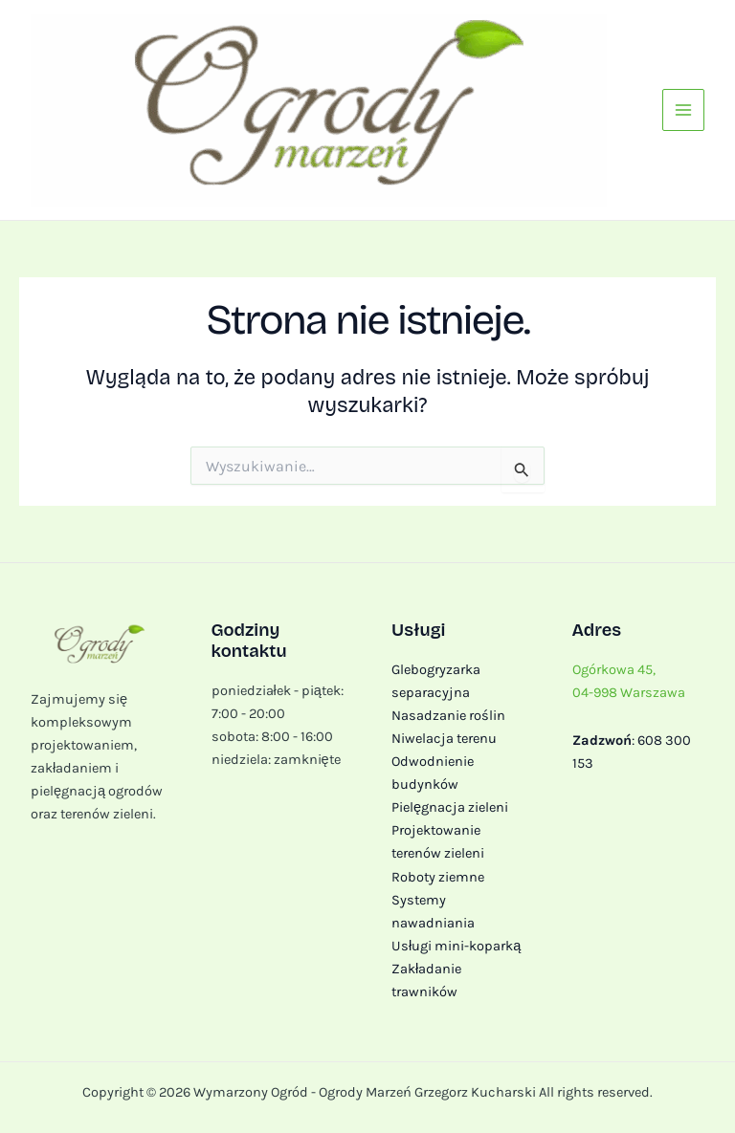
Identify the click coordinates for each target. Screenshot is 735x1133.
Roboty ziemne (437, 877)
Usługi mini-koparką (456, 946)
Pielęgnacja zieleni (449, 807)
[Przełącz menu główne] (683, 110)
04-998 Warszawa (628, 693)
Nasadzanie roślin (448, 716)
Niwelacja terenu (444, 738)
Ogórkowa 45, (614, 670)
